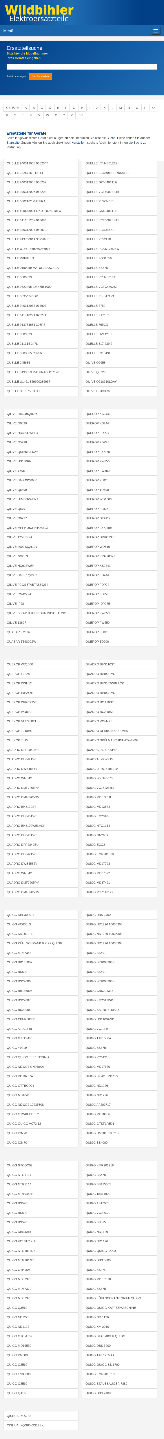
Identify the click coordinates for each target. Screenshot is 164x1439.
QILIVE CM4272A (19, 594)
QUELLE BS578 (97, 267)
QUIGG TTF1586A (98, 1038)
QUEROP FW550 (97, 471)
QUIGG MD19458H (20, 1194)
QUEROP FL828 (97, 508)
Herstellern (78, 142)
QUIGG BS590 (17, 972)
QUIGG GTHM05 (18, 1269)
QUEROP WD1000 (99, 499)
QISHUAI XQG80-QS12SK (25, 1425)
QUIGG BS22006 (19, 981)
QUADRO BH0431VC (21, 816)
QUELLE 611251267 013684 (26, 220)
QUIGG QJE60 (17, 1307)
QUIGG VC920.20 (98, 1213)
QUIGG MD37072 (98, 873)
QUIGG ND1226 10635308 (25, 1104)
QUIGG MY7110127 (99, 892)
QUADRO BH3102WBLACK (26, 825)
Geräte (12, 107)
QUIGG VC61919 (97, 1057)
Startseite (13, 142)
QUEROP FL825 (97, 480)
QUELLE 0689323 (19, 277)
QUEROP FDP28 (97, 442)
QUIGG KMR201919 (100, 1165)
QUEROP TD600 (97, 490)
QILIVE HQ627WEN (21, 565)
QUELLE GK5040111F (101, 182)
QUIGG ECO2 (95, 844)
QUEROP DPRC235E (101, 537)
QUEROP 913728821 (100, 556)
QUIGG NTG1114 (98, 825)
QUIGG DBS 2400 (98, 915)
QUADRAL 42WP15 (99, 759)
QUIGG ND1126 (18, 1326)
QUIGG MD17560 (98, 1066)
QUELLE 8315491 (98, 353)
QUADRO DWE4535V (22, 768)
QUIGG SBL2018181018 (103, 1009)
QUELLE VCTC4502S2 (102, 286)
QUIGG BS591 (96, 953)
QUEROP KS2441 (98, 414)
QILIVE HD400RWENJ (22, 433)
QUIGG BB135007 (19, 962)
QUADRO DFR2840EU (23, 750)
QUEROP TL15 (17, 740)
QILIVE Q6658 (96, 362)
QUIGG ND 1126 (97, 1317)
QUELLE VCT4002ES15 (102, 192)
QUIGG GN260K (97, 835)
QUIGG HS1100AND (100, 1019)
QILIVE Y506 (16, 471)
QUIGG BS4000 (97, 1142)
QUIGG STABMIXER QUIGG (105, 1336)
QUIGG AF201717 (98, 1104)
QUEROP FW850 (97, 461)
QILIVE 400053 (17, 556)
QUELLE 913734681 (100, 201)
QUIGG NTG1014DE (21, 1251)
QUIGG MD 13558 (98, 797)
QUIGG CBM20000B (21, 1019)
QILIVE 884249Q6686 (22, 414)
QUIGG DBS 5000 (98, 1260)
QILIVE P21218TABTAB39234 (27, 584)
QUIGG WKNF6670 (99, 778)
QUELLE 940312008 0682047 (27, 163)
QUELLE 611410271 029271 (26, 315)
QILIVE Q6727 (17, 518)
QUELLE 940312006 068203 (26, 192)
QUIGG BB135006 (19, 991)
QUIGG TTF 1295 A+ (100, 1355)
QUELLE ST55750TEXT (23, 391)
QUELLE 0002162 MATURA (26, 201)
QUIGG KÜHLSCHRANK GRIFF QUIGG (34, 943)
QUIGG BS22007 (19, 1000)
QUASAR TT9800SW (21, 641)
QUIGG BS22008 (19, 1009)
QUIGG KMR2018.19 (100, 1374)
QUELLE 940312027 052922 (26, 230)
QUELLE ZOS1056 (99, 258)
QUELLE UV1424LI (99, 334)
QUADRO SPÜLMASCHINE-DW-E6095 (113, 740)
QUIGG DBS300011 (21, 915)
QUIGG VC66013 (19, 924)
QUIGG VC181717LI (21, 1241)
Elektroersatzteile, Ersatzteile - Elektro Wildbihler (75, 13)
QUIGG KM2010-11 (20, 934)
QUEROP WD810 (98, 546)
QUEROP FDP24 (97, 433)
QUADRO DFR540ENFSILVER (107, 731)
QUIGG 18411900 (98, 1194)
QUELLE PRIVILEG (20, 258)
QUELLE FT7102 (97, 315)
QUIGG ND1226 (97, 1085)
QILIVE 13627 (16, 622)
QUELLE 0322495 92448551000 (29, 286)
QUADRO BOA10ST (100, 702)
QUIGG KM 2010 (97, 1326)
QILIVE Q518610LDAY (101, 381)
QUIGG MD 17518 (98, 1279)
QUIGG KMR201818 (100, 854)
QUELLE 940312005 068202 (26, 182)
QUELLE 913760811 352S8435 (28, 239)
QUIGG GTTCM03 (19, 1038)
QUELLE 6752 (95, 305)
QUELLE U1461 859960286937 (28, 249)
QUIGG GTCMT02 (19, 1336)
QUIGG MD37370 (19, 1279)
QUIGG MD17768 (98, 863)
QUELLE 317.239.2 (99, 343)
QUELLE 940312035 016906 (26, 305)
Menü (8, 31)
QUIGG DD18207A (20, 1076)
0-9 (81, 115)
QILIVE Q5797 (17, 508)
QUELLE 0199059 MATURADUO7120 (33, 267)
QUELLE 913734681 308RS (26, 324)
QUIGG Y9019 (17, 1047)
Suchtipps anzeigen (16, 76)
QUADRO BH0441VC (21, 835)
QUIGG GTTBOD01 (20, 1085)
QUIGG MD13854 (98, 806)
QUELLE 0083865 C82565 (25, 353)
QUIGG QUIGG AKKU (101, 1251)
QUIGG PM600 (17, 1355)
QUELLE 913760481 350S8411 (107, 173)
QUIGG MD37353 (19, 953)
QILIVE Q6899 (17, 423)
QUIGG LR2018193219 (102, 768)
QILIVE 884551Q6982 (22, 575)
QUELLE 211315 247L (22, 343)
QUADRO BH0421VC (21, 759)
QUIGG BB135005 (98, 1184)
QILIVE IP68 (15, 603)
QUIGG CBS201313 (99, 991)
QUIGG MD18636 (98, 1114)
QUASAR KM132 (18, 632)
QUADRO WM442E (99, 721)
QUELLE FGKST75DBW (102, 249)
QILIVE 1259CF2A (19, 537)
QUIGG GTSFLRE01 (100, 1123)
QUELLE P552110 (98, 239)
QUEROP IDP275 (98, 452)
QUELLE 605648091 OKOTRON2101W (34, 211)
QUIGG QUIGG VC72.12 (24, 1123)
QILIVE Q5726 (96, 372)
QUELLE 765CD (97, 324)
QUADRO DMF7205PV (23, 787)
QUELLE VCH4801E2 (101, 277)
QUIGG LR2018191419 (102, 1076)
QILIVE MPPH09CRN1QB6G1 (28, 527)
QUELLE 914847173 (100, 296)
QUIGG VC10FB (97, 1028)
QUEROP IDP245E (99, 527)
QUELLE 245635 (18, 362)
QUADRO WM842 (19, 778)
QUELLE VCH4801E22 (101, 163)
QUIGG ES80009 (19, 1374)
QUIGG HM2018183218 (102, 1133)
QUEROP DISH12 (98, 518)
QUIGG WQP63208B (100, 962)
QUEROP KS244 (97, 423)
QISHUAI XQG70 (19, 1416)
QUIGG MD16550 (19, 1345)
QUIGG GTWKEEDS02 (23, 1114)
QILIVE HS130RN (98, 391)
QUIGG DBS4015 (19, 1232)
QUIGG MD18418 (19, 1095)
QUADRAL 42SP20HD (101, 750)
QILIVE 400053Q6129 (22, 546)
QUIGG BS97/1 (96, 1269)
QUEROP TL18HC (19, 731)
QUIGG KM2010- (97, 816)
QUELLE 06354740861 (23, 296)
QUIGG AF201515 (19, 1028)
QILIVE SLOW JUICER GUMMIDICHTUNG (36, 613)
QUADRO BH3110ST (21, 806)
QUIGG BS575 (96, 1047)
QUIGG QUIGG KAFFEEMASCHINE (111, 1307)
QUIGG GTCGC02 (20, 1165)
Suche (111, 138)
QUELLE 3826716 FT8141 (25, 173)
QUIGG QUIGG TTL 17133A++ (28, 1057)
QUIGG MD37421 (98, 882)
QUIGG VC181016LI (100, 787)
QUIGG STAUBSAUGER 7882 (106, 1383)
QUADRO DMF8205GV (23, 797)
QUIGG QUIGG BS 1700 (103, 1364)
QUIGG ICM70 (17, 1133)
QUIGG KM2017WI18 (100, 1000)
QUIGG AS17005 (97, 1203)
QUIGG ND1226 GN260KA (25, 1066)
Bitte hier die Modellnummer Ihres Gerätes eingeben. (27, 56)
